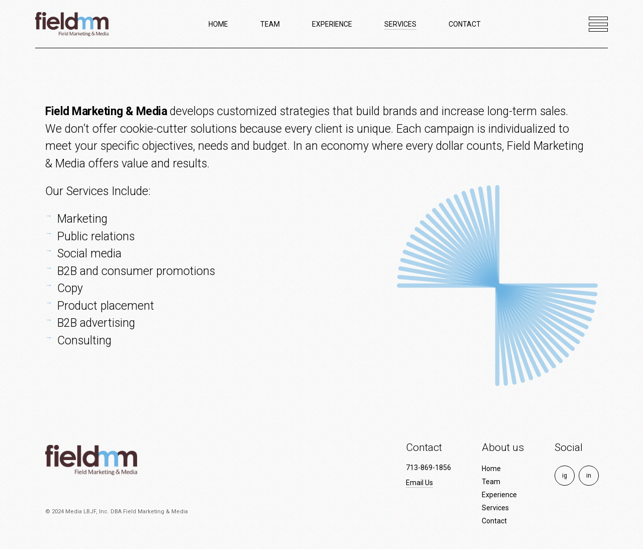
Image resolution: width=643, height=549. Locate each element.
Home (491, 469)
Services (495, 508)
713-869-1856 (428, 468)
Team (491, 482)
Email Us (419, 483)
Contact (494, 521)
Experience (499, 495)
